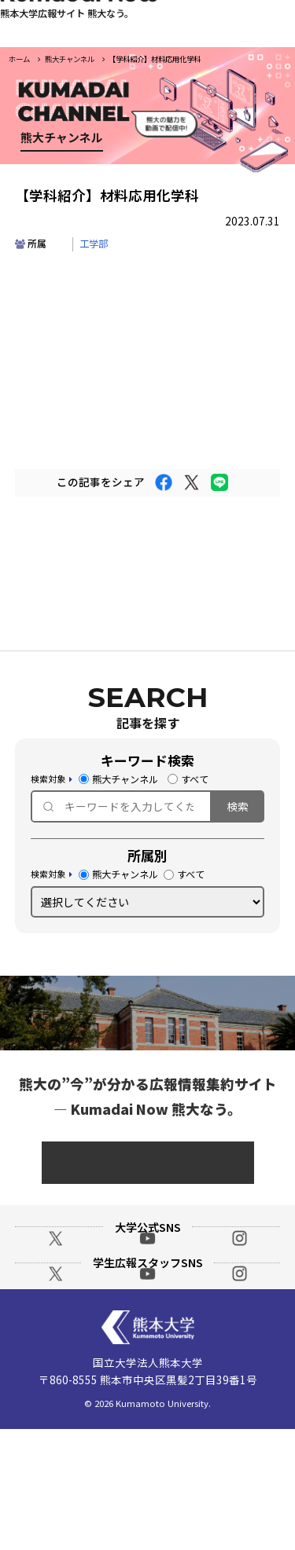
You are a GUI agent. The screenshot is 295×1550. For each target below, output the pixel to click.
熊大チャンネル (118, 782)
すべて (188, 782)
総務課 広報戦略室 (147, 1165)
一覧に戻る (147, 560)
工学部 (93, 246)
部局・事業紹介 (179, 223)
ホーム (19, 58)
